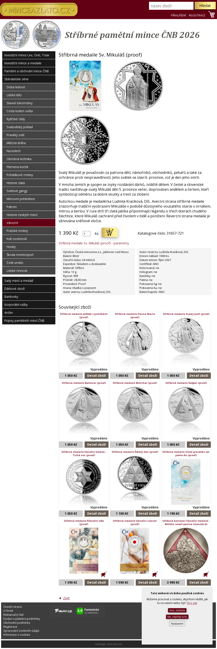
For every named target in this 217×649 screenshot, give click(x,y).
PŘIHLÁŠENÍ (178, 15)
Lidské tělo (14, 95)
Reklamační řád (13, 615)
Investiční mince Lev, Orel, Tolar (26, 55)
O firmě (8, 611)
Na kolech (14, 151)
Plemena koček (17, 167)
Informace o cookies (16, 635)
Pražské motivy (17, 231)
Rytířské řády (16, 119)
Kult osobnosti (17, 239)
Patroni (12, 207)
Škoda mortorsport (20, 255)
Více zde (192, 603)
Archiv (8, 312)
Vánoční (12, 223)
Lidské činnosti (17, 271)
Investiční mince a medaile (22, 63)
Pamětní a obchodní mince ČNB (26, 71)
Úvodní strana (12, 607)
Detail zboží (96, 375)
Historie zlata (16, 183)
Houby (11, 247)
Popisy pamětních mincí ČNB (24, 320)
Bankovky (11, 296)
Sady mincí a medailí (18, 280)
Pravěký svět (15, 135)
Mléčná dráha (16, 143)
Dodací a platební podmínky (21, 619)
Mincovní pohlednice (21, 199)
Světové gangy (17, 191)
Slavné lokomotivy (20, 103)
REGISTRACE (197, 15)
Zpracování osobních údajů (21, 631)
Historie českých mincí (22, 215)
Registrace (10, 627)
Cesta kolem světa (20, 111)
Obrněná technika (19, 159)
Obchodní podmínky (16, 623)
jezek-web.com (114, 644)
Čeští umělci (15, 263)
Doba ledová (16, 87)
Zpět (66, 598)
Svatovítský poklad (20, 127)
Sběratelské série (16, 79)
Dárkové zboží (14, 288)
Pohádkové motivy (20, 175)
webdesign (100, 644)
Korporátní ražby (16, 304)
